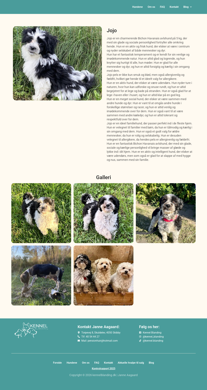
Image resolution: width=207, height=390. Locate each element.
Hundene (137, 8)
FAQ (162, 8)
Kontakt (174, 8)
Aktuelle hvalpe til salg (131, 362)
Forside (57, 362)
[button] (187, 8)
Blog (187, 8)
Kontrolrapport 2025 (103, 368)
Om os (151, 8)
